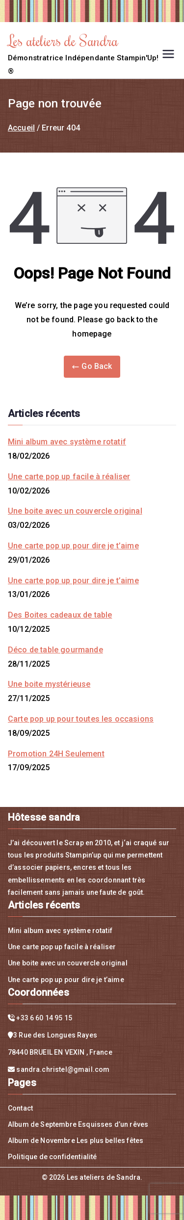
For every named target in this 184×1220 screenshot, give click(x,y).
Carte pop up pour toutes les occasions (81, 719)
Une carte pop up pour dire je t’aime (73, 545)
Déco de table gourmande (55, 649)
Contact (20, 1108)
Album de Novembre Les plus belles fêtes (75, 1140)
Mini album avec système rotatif (67, 441)
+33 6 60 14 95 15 (44, 1018)
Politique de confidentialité (52, 1157)
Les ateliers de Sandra (63, 40)
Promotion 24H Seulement (56, 753)
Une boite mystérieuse (49, 684)
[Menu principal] (168, 54)
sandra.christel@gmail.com (62, 1069)
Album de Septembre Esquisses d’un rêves (78, 1124)
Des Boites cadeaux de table (60, 615)
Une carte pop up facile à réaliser (69, 476)
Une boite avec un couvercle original (75, 511)
